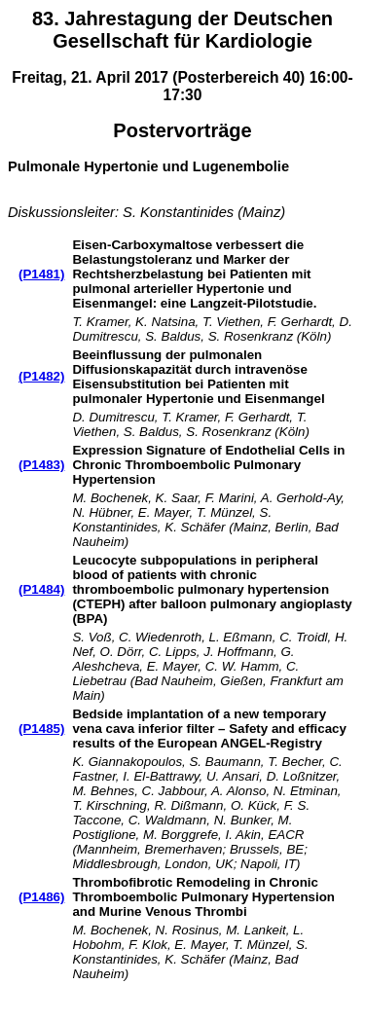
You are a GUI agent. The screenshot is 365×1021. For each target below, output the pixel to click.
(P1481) (41, 274)
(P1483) (41, 464)
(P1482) (41, 376)
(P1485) (41, 728)
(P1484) (41, 589)
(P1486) (41, 897)
